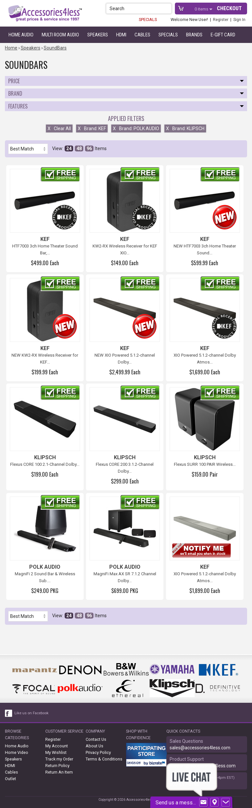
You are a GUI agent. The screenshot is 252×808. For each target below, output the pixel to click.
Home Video (16, 752)
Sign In (239, 19)
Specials (168, 35)
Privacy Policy (98, 752)
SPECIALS (148, 19)
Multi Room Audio (60, 35)
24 (69, 148)
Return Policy (57, 765)
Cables (142, 35)
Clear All (59, 128)
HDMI (121, 35)
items (202, 9)
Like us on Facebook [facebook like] (31, 713)
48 (79, 148)
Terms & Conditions (104, 759)
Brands (194, 35)
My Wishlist (56, 752)
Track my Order (59, 759)
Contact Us (96, 739)
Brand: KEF (92, 128)
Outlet (10, 778)
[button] (167, 8)
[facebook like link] (9, 713)
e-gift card (223, 35)
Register (220, 19)
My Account (56, 745)
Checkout (229, 8)
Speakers (97, 35)
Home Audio (21, 35)
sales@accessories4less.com (200, 747)
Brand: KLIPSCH (185, 128)
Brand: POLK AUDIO (136, 128)
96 (89, 148)
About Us (94, 745)
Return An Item (59, 772)
